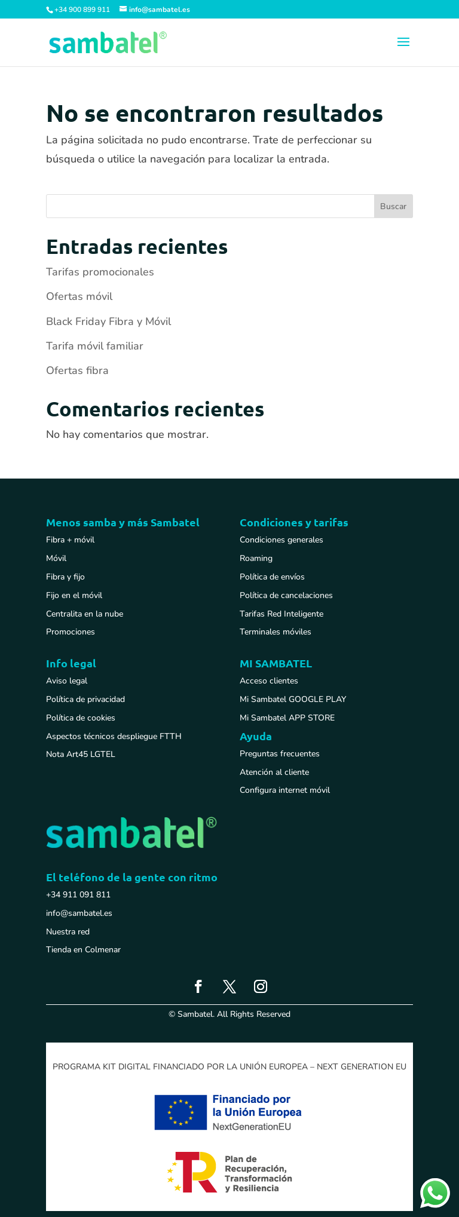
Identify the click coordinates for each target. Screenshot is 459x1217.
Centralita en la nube (84, 614)
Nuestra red (68, 931)
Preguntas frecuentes (280, 753)
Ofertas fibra (77, 370)
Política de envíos (272, 577)
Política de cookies (80, 718)
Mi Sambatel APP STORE (287, 718)
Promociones (70, 631)
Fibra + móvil (70, 539)
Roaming (256, 558)
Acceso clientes (269, 680)
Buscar (393, 206)
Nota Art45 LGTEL (80, 754)
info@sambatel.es (79, 913)
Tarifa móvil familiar (94, 346)
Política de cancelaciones (286, 595)
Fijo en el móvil (74, 595)
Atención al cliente (274, 772)
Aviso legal (66, 680)
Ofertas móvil (79, 296)
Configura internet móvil (285, 790)
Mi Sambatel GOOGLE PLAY (293, 699)
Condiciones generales (281, 539)
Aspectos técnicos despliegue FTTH (114, 736)
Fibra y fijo (65, 577)
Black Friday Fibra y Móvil (108, 321)
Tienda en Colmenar (83, 949)
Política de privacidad (85, 699)
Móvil (56, 558)
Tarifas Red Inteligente (281, 614)
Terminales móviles (275, 631)
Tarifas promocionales (100, 272)
